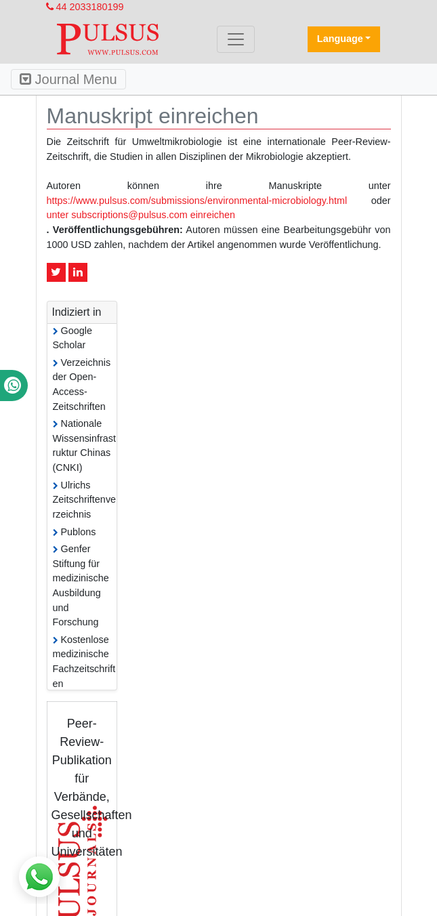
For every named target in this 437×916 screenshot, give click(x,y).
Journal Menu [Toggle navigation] (68, 79)
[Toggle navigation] (236, 39)
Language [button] (340, 38)
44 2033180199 (85, 6)
